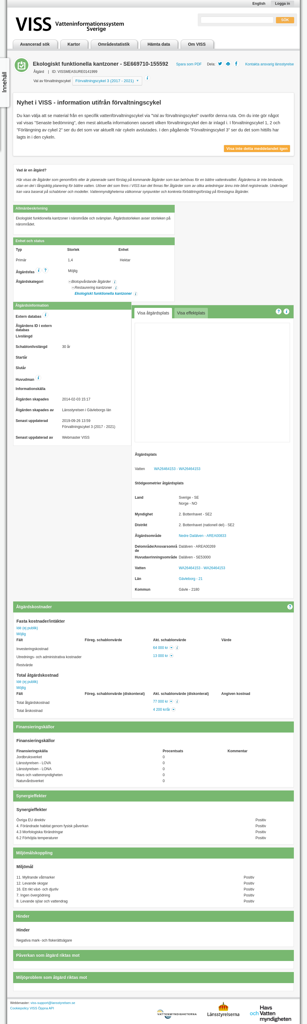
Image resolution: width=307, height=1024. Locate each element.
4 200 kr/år (161, 709)
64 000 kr (160, 648)
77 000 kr (160, 701)
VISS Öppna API (42, 1008)
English (258, 3)
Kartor (73, 44)
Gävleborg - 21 (190, 579)
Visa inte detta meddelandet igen (257, 148)
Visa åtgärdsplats (153, 313)
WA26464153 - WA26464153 (177, 469)
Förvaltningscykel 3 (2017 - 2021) (105, 81)
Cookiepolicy (19, 1008)
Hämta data (159, 44)
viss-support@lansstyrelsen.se (52, 1003)
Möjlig (21, 634)
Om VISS (196, 44)
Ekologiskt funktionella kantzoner (103, 293)
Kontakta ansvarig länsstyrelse (269, 64)
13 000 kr (160, 656)
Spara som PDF (189, 64)
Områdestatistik (114, 44)
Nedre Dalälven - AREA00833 (202, 536)
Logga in (282, 3)
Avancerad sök (35, 44)
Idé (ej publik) (27, 628)
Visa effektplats (191, 313)
